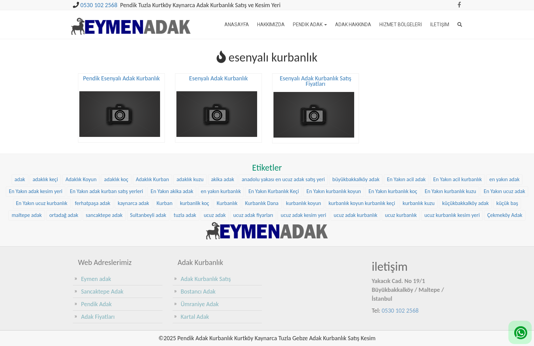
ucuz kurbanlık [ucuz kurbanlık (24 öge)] (401, 214)
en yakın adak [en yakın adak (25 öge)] (504, 179)
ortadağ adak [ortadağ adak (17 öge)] (63, 214)
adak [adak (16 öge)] (20, 179)
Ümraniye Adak (200, 304)
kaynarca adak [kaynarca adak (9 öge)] (133, 202)
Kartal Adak (195, 316)
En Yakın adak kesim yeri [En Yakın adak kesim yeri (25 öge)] (35, 190)
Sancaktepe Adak (102, 291)
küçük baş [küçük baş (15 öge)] (507, 202)
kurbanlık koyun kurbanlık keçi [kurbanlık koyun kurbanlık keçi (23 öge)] (362, 202)
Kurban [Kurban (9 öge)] (165, 202)
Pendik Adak (310, 24)
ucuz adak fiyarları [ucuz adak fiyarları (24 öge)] (253, 214)
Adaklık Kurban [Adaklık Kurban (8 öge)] (152, 179)
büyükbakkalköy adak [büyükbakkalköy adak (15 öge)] (355, 179)
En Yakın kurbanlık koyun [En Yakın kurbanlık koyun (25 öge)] (334, 190)
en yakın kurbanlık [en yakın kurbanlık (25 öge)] (221, 190)
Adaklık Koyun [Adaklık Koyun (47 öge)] (80, 179)
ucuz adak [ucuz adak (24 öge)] (215, 214)
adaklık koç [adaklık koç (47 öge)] (116, 179)
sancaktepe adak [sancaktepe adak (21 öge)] (104, 214)
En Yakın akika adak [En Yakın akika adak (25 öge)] (172, 190)
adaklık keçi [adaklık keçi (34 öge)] (45, 179)
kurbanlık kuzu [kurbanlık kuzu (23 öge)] (419, 202)
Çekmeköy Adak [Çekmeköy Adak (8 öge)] (504, 214)
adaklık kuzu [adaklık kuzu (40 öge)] (189, 179)
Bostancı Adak (198, 291)
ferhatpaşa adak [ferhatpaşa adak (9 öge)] (92, 202)
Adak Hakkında (353, 24)
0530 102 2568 (98, 5)
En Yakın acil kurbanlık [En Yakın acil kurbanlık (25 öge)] (457, 179)
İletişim (439, 24)
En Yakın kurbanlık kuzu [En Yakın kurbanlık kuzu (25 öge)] (450, 190)
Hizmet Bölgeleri (400, 24)
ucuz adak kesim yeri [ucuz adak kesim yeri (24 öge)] (303, 214)
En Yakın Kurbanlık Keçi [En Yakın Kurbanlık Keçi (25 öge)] (273, 190)
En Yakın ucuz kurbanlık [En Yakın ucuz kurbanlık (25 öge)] (41, 202)
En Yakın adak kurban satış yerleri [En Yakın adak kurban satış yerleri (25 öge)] (106, 190)
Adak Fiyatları (98, 316)
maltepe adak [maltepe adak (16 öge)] (27, 214)
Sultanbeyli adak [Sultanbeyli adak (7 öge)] (148, 214)
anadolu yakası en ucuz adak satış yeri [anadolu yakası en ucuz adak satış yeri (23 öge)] (283, 179)
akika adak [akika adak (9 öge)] (222, 179)
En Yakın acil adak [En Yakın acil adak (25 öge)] (406, 179)
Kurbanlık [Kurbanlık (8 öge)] (227, 202)
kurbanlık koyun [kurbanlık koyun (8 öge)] (303, 202)
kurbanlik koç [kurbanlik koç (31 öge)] (194, 202)
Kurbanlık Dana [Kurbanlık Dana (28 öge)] (261, 202)
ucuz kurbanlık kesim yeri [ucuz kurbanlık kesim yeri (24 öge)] (452, 214)
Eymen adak (96, 279)
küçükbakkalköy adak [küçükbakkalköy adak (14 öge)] (465, 202)
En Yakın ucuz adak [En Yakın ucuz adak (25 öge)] (504, 190)
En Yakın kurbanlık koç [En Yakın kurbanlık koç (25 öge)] (392, 190)
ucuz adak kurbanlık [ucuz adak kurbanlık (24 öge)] (355, 214)
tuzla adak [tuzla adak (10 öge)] (185, 214)
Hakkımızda (271, 24)
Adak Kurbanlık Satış (206, 279)
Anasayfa (236, 24)
